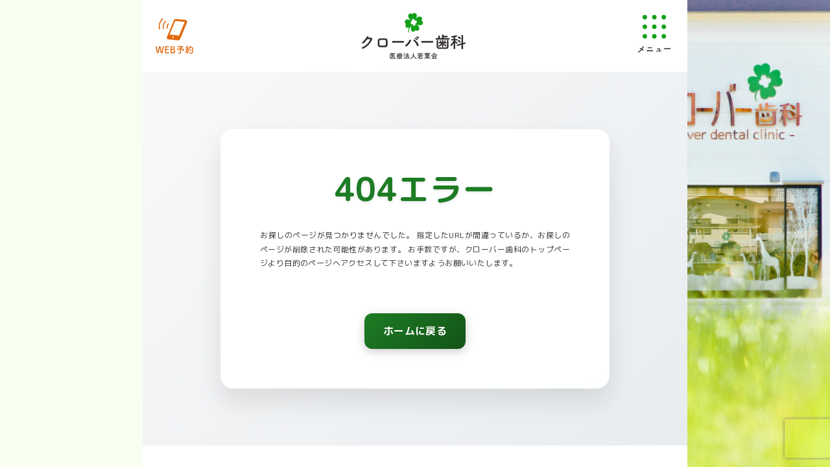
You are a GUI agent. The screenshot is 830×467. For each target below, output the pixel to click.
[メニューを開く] (654, 33)
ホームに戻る (415, 332)
